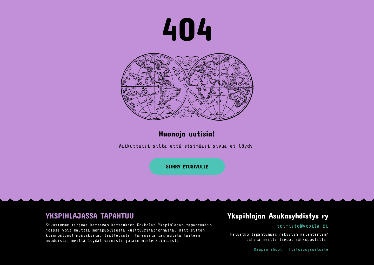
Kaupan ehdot (268, 249)
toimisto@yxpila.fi (302, 226)
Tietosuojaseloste (308, 249)
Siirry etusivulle (187, 166)
